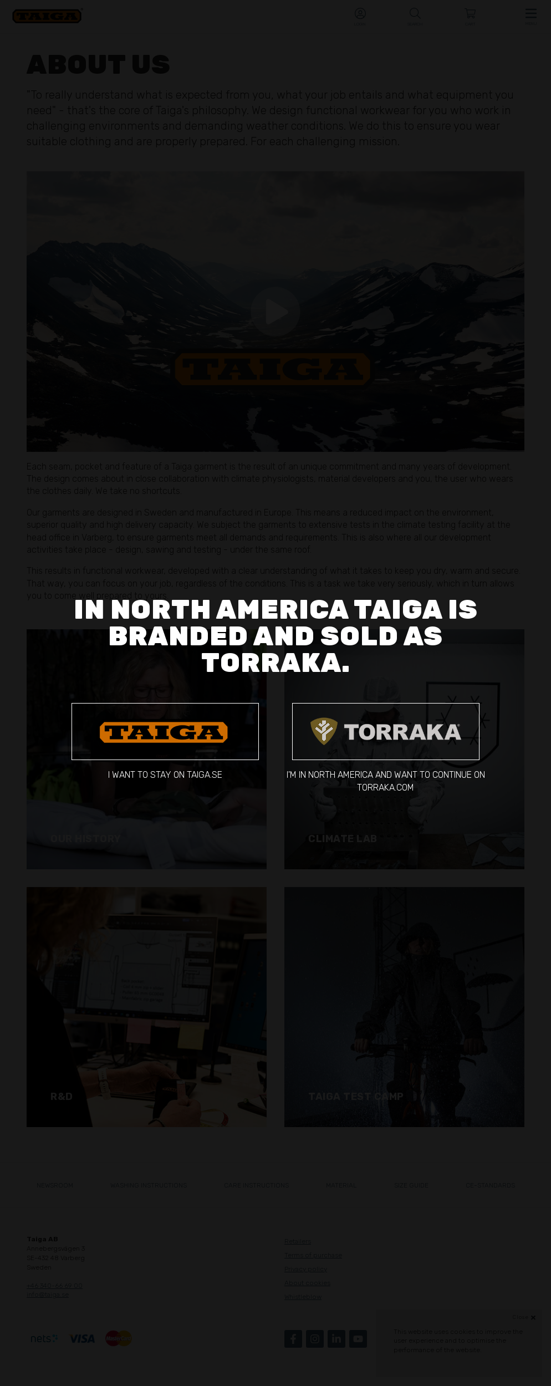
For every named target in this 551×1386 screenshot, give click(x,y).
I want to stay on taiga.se (165, 742)
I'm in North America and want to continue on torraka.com (386, 748)
